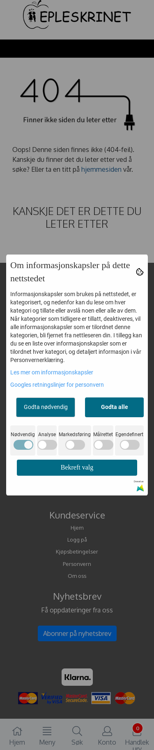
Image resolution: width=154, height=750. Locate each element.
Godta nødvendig (46, 407)
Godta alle (114, 407)
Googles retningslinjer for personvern (57, 384)
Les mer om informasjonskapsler (51, 372)
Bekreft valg (77, 467)
